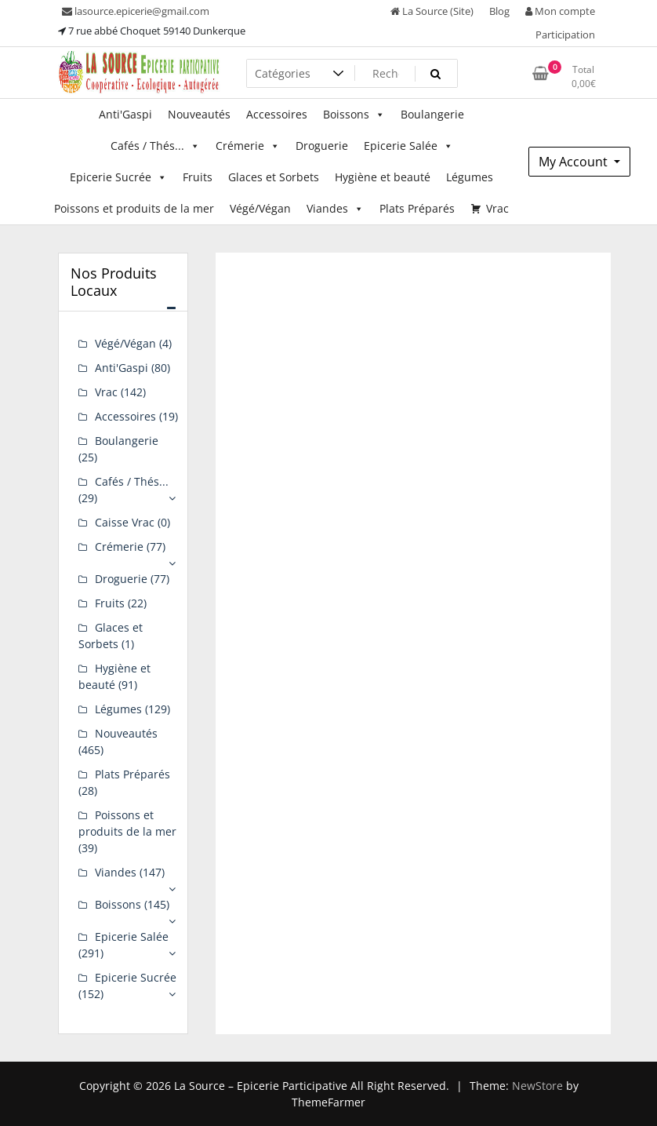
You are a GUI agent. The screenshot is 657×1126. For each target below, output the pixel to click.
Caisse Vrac (124, 522)
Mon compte (560, 11)
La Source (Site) (432, 11)
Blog (499, 11)
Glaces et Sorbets (273, 176)
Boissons (354, 114)
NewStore (537, 1085)
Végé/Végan (260, 208)
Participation (565, 34)
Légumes (469, 176)
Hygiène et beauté (382, 176)
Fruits (197, 176)
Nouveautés (199, 114)
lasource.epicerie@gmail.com (135, 11)
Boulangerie (432, 114)
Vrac (497, 208)
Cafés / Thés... (155, 146)
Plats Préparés (417, 208)
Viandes (335, 208)
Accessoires (276, 114)
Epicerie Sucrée (118, 177)
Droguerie (322, 145)
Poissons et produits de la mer (134, 208)
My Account (575, 161)
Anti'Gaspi (125, 114)
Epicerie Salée (408, 146)
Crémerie (248, 146)
